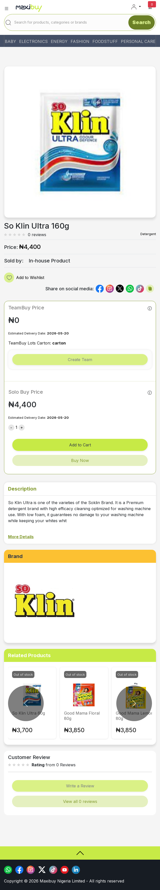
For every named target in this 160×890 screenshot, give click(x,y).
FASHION (80, 41)
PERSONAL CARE (138, 41)
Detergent (148, 234)
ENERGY (59, 41)
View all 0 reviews (80, 801)
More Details (21, 536)
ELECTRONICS (33, 41)
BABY (10, 41)
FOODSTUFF (105, 41)
